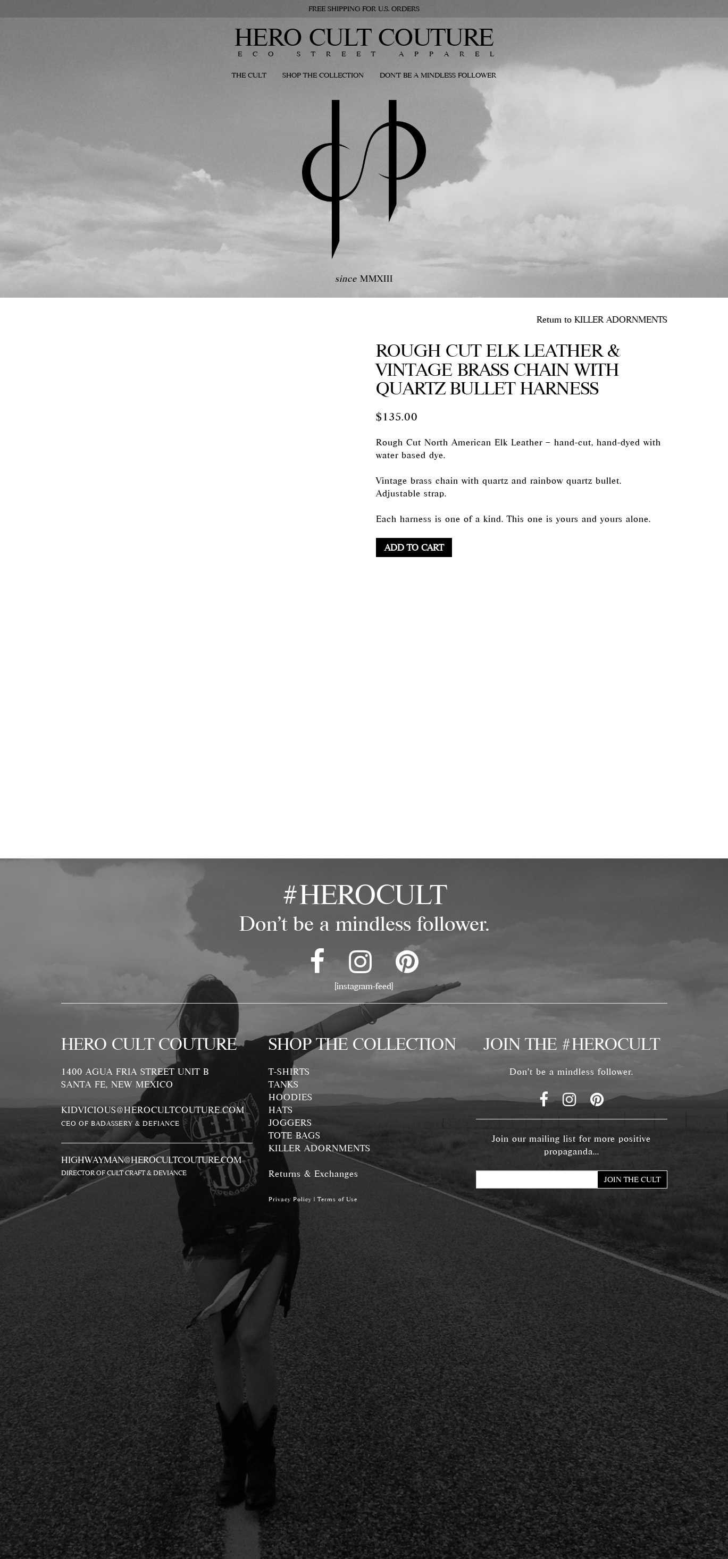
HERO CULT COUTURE (364, 36)
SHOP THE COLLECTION (323, 75)
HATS (281, 1110)
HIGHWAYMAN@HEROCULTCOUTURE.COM (151, 1160)
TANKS (284, 1084)
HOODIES (291, 1097)
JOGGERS (290, 1122)
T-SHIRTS (289, 1071)
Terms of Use (337, 1199)
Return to (602, 319)
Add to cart (414, 547)
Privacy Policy (290, 1199)
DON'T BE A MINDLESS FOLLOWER (438, 75)
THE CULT (249, 75)
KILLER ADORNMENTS (320, 1148)
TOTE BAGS (295, 1135)
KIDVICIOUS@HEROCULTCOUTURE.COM (153, 1110)
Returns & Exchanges (313, 1173)
